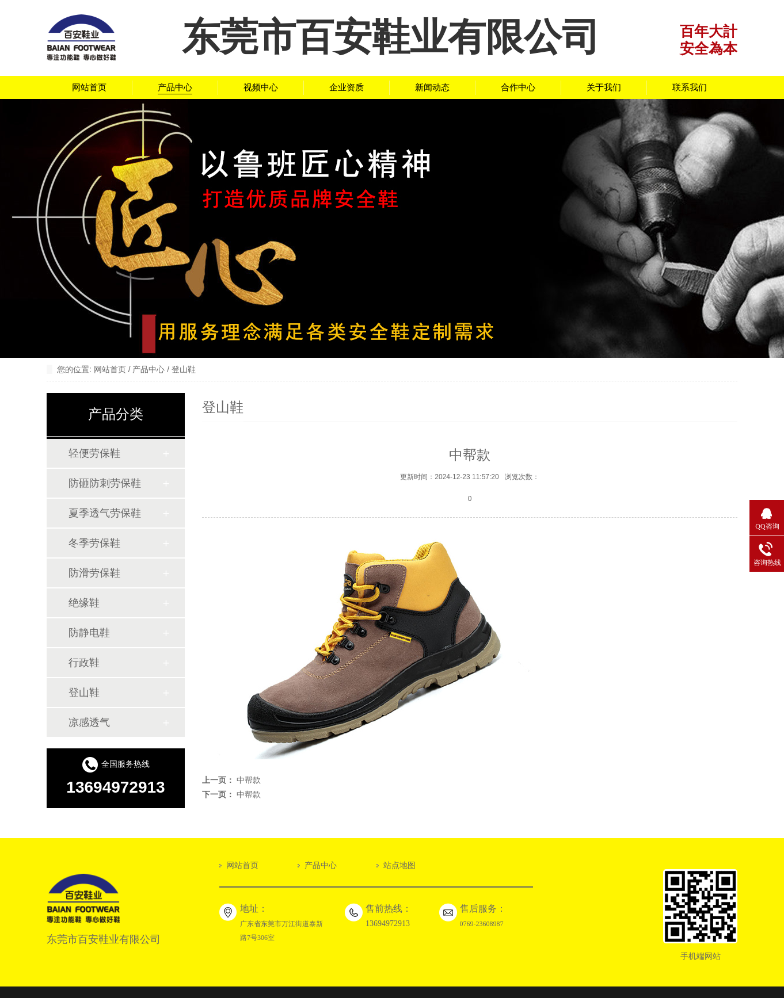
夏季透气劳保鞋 (104, 513)
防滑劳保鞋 (94, 573)
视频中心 (260, 87)
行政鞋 (84, 662)
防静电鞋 (89, 632)
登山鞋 (184, 369)
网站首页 (89, 87)
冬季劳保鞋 (94, 543)
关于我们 (604, 87)
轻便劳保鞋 (94, 453)
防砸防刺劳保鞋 (104, 483)
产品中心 (175, 87)
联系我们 (689, 87)
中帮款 (249, 780)
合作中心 (518, 87)
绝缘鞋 (84, 603)
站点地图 (399, 865)
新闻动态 (432, 87)
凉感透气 (89, 722)
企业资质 (346, 87)
